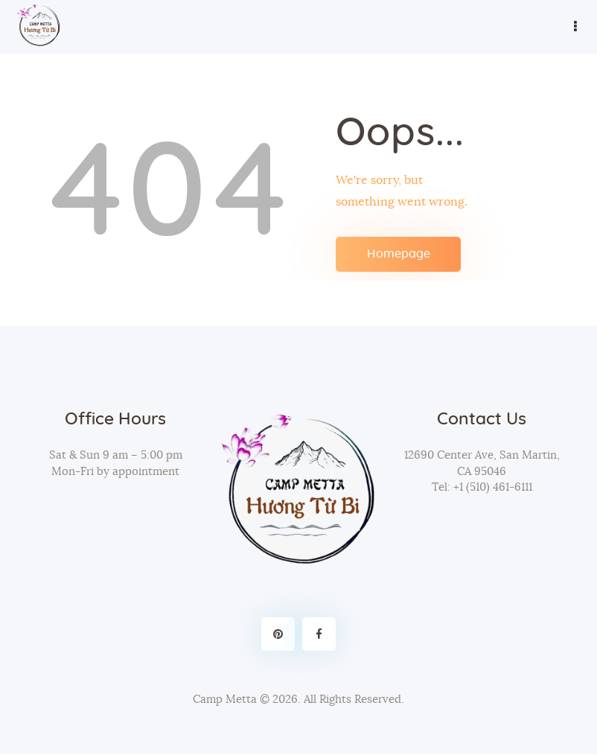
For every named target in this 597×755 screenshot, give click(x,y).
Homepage (398, 254)
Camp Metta (225, 699)
